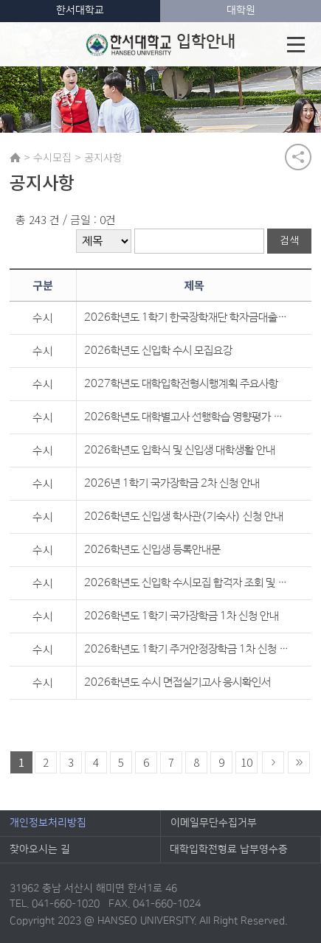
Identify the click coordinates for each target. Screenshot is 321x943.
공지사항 (103, 157)
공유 (298, 157)
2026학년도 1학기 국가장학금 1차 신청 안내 (181, 616)
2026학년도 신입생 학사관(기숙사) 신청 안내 (183, 516)
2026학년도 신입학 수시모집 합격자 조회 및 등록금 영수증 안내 (186, 583)
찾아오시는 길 (40, 849)
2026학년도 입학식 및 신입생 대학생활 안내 (179, 450)
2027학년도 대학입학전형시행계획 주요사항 (181, 383)
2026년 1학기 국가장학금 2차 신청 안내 (172, 483)
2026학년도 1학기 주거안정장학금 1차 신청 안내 (186, 649)
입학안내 (160, 44)
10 (246, 762)
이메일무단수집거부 (213, 823)
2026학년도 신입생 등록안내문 (152, 549)
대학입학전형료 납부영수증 (229, 849)
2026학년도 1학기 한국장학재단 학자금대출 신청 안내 (186, 317)
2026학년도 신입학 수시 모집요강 (158, 350)
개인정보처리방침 (48, 823)
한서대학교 (80, 10)
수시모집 (52, 157)
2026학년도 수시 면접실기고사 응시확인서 (177, 682)
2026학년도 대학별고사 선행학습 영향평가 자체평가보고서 (186, 417)
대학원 (241, 10)
